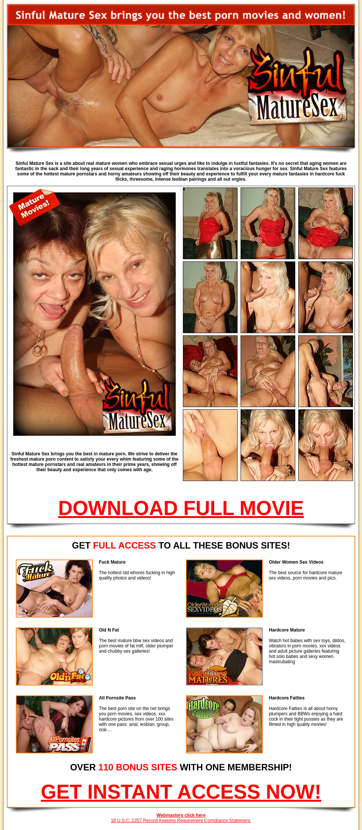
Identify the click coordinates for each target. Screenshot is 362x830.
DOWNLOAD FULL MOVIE (181, 508)
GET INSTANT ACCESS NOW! (181, 792)
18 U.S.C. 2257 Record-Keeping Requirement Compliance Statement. (181, 820)
